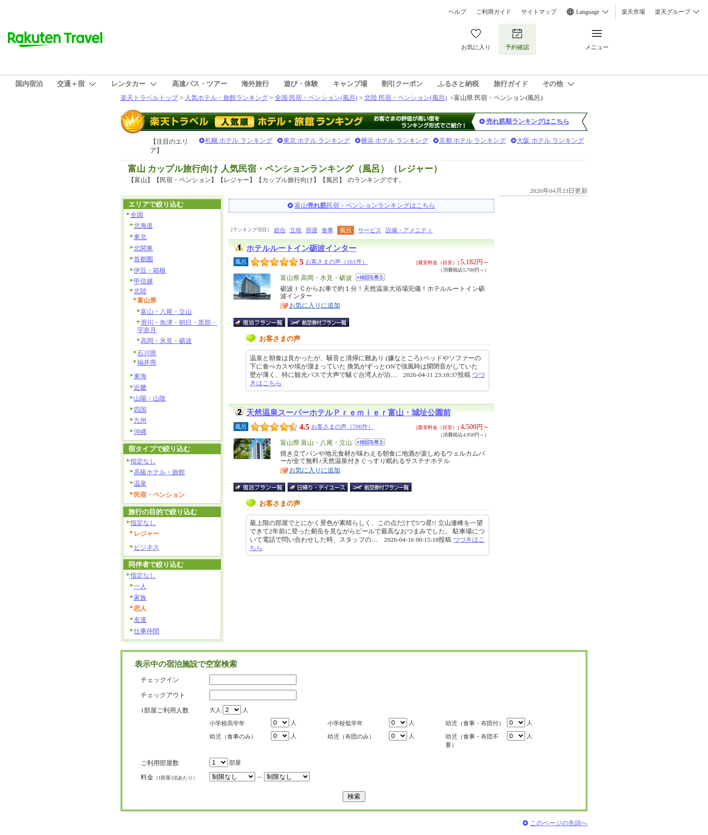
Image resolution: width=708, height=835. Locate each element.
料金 (169, 777)
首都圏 (143, 259)
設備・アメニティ (409, 230)
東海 (140, 376)
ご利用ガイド (493, 11)
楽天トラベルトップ (149, 97)
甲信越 (143, 281)
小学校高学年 (227, 723)
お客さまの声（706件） (342, 426)
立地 (295, 230)
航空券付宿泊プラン (318, 322)
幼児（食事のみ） (233, 736)
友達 (140, 619)
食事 (327, 230)
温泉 (140, 483)
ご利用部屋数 (160, 763)
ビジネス (146, 547)
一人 (140, 586)
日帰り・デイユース (318, 487)
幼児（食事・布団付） (474, 723)
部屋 (312, 230)
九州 (140, 420)
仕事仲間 (146, 631)
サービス (370, 230)
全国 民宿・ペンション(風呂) (316, 97)
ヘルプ (457, 11)
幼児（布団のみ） (351, 736)
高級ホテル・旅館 (159, 472)
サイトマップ (539, 11)
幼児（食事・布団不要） (472, 740)
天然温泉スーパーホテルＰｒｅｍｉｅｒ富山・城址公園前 (348, 412)
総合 (280, 230)
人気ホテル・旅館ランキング (226, 97)
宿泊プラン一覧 (264, 322)
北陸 (140, 291)
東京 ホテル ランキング (317, 140)
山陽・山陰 (150, 398)
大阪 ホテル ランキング (550, 140)
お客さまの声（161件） (336, 261)
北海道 (143, 225)
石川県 (146, 353)
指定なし (143, 461)
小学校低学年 (345, 723)
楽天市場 (633, 11)
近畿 (140, 387)
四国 (140, 409)
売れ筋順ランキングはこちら (527, 121)
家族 (140, 597)
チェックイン (160, 679)
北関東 (143, 248)
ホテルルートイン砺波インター (301, 248)
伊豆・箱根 (150, 270)
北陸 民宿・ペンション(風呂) (405, 97)
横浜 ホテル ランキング (394, 140)
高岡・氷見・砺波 (166, 340)
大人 (215, 710)
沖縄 (140, 431)
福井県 (146, 362)
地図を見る (370, 277)
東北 (140, 237)
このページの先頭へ (559, 823)
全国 (136, 214)
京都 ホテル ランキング (472, 140)
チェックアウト (163, 695)
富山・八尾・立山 (166, 311)
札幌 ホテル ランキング (238, 140)
